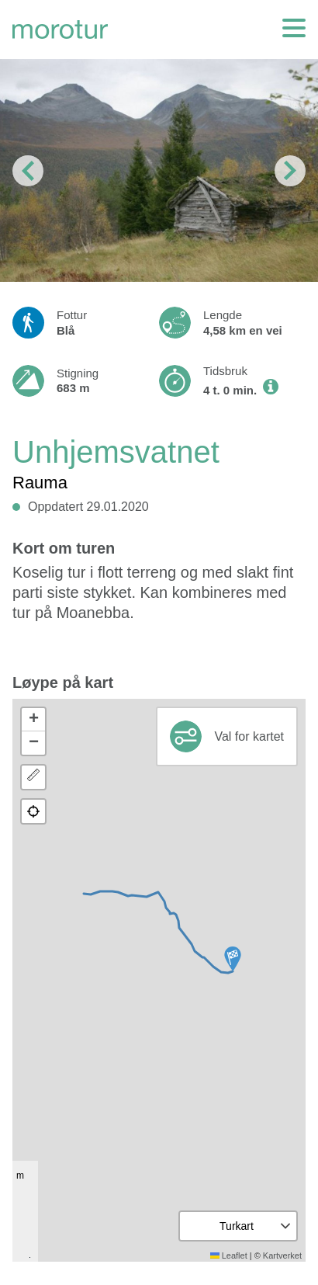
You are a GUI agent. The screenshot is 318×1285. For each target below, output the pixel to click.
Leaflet (228, 1255)
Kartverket (282, 1255)
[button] (232, 958)
